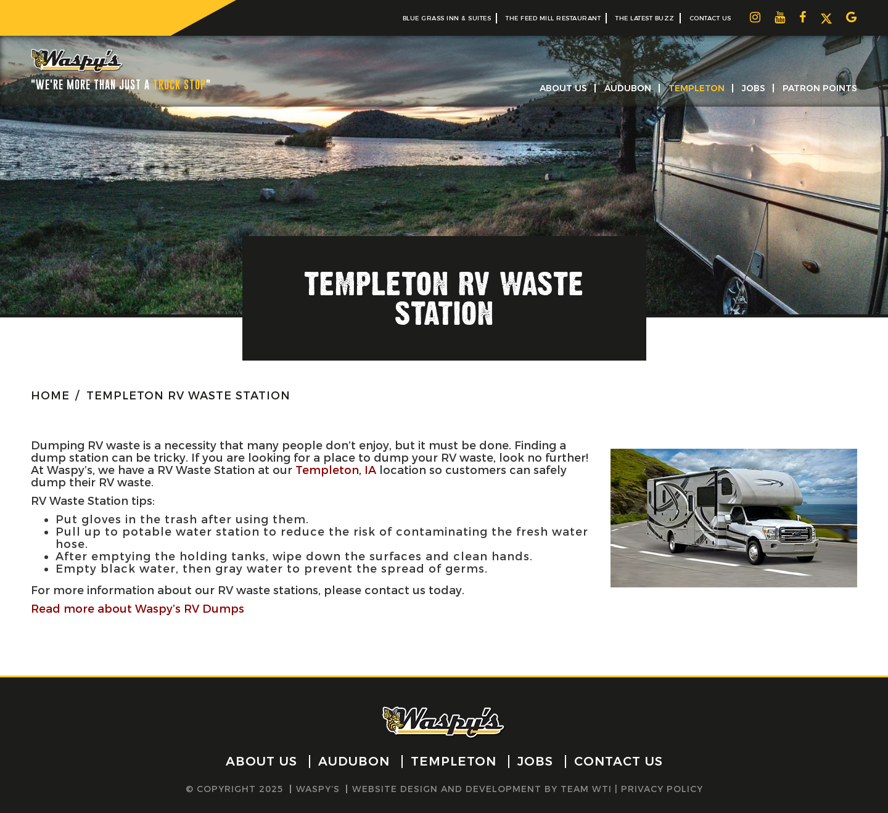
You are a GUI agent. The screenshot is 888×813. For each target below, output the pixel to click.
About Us (563, 88)
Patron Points (820, 88)
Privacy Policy (662, 789)
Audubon (627, 88)
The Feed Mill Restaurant (553, 18)
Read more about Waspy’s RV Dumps (137, 609)
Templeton (696, 88)
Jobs (753, 88)
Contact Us (710, 18)
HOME (50, 395)
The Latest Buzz (645, 18)
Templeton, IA (335, 470)
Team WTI (586, 789)
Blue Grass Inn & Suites (447, 18)
